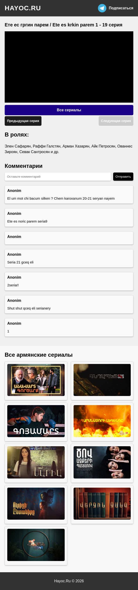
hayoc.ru (23, 8)
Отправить (123, 176)
